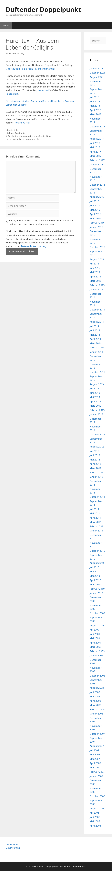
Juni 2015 (95, 268)
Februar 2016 (97, 222)
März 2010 (95, 584)
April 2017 (95, 151)
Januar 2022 (96, 68)
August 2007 (97, 746)
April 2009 (95, 642)
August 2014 (97, 321)
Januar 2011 (96, 530)
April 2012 (95, 463)
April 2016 (95, 214)
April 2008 (95, 700)
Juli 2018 (94, 97)
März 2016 (95, 218)
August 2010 (97, 562)
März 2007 (95, 767)
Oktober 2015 (97, 247)
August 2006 (97, 808)
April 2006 (95, 825)
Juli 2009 (94, 629)
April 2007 (95, 763)
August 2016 (97, 196)
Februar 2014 (97, 347)
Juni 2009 (95, 634)
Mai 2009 (95, 638)
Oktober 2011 (97, 496)
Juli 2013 (94, 388)
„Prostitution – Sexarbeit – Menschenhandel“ (31, 68)
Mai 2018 (95, 105)
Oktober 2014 (97, 309)
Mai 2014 (95, 334)
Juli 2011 (94, 509)
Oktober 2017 (97, 126)
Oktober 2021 (97, 72)
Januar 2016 (96, 227)
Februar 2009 (97, 651)
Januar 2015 (96, 289)
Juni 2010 (95, 571)
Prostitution (20, 133)
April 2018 (95, 110)
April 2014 (95, 339)
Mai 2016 (95, 209)
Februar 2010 (97, 588)
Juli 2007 (94, 750)
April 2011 (95, 517)
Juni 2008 (95, 692)
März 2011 (95, 522)
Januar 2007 (96, 776)
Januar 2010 (96, 593)
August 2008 (97, 687)
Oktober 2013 (97, 372)
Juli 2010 (94, 567)
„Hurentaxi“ (42, 90)
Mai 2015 (95, 272)
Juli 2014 (94, 326)
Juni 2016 (95, 205)
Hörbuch (10, 133)
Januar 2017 (96, 164)
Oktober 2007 (97, 733)
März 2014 (95, 343)
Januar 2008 (96, 713)
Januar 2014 (96, 352)
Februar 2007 (97, 771)
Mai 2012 (95, 459)
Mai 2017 (95, 147)
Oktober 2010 (97, 550)
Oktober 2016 (97, 184)
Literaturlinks (12, 130)
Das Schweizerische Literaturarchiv (22, 139)
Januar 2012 (96, 476)
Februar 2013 (97, 410)
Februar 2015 (97, 285)
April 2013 (95, 401)
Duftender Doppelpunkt (43, 9)
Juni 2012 (95, 455)
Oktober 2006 (97, 796)
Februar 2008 (97, 709)
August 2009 (97, 625)
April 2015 (95, 276)
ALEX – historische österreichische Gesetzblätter (28, 136)
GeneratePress (78, 866)
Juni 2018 (95, 101)
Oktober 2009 (97, 613)
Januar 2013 (96, 414)
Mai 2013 (95, 397)
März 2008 (95, 705)
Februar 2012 (97, 472)
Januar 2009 (96, 655)
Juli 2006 (94, 812)
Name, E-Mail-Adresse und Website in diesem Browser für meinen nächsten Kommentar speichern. (41, 222)
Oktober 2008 (97, 675)
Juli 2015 (94, 263)
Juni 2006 (95, 817)
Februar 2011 (97, 526)
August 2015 (97, 259)
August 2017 (97, 138)
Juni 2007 (95, 754)
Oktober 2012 (97, 434)
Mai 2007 (95, 759)
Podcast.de (12, 93)
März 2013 (95, 405)
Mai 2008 (95, 696)
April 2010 (95, 580)
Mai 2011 (95, 513)
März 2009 (95, 646)
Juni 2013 (95, 392)
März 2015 (95, 280)
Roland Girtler (22, 122)
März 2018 (95, 114)
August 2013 (97, 384)
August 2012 (97, 446)
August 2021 (97, 77)
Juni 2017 (95, 143)
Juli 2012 (94, 451)
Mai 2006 (95, 821)
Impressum (12, 844)
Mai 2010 (95, 575)
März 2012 (95, 468)
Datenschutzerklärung (33, 246)
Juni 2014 (95, 330)
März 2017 (95, 155)
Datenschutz (13, 847)
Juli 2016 (94, 201)
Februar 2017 (97, 160)
